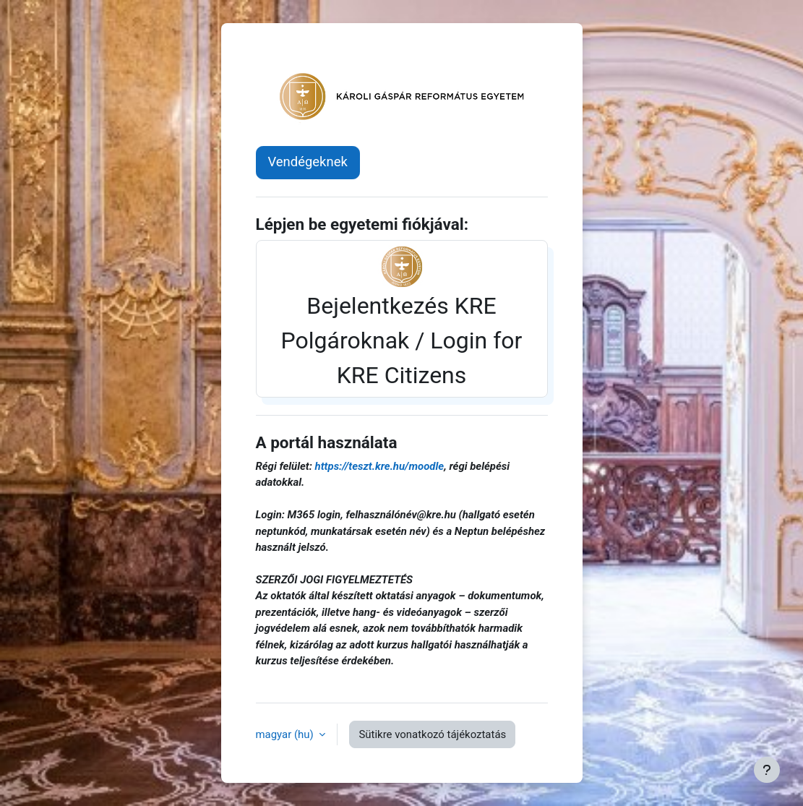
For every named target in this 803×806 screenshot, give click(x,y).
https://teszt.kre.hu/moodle (380, 466)
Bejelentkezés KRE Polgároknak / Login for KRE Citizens (402, 317)
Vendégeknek (308, 162)
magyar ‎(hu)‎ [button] (286, 734)
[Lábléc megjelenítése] (767, 770)
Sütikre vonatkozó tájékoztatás (432, 734)
